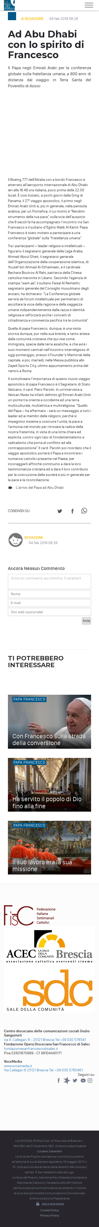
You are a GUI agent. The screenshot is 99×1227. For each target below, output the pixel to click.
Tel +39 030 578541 (70, 1040)
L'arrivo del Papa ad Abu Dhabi (40, 487)
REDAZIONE (33, 537)
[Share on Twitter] (60, 512)
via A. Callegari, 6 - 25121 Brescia (29, 1040)
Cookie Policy (49, 1210)
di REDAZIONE (33, 19)
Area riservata (49, 1204)
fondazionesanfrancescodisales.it (31, 1048)
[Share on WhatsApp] (85, 512)
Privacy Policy (49, 1215)
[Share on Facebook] (72, 512)
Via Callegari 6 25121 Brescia (26, 1070)
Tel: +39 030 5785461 (66, 1070)
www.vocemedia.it (18, 1066)
